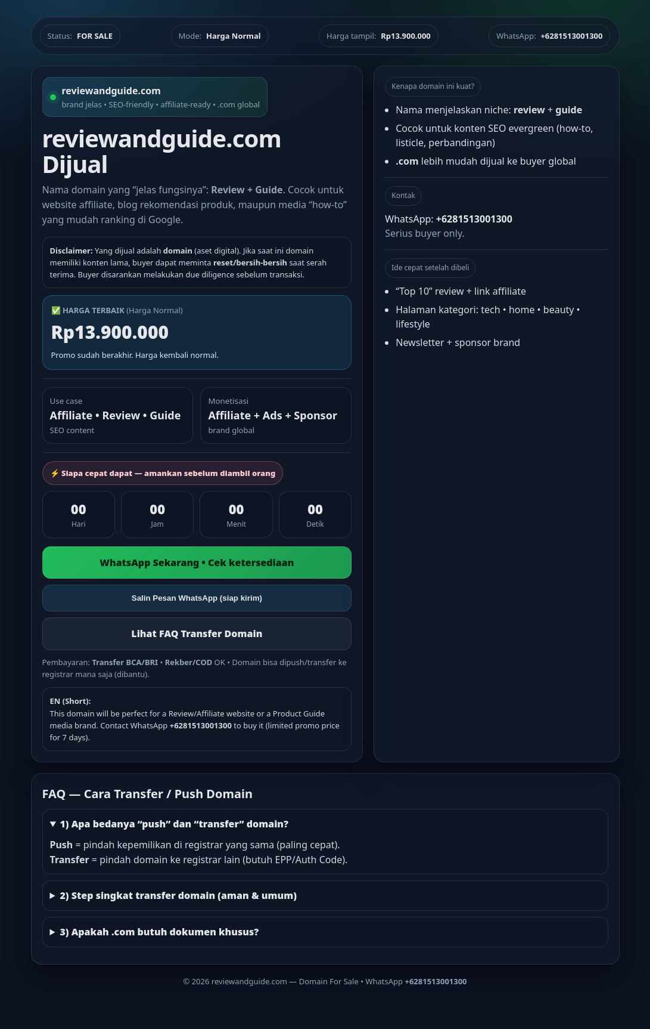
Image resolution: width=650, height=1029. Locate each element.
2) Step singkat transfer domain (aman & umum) (178, 895)
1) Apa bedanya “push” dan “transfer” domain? (174, 823)
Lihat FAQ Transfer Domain (196, 633)
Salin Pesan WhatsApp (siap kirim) (197, 598)
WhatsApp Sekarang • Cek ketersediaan (196, 562)
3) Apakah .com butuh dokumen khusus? (159, 931)
